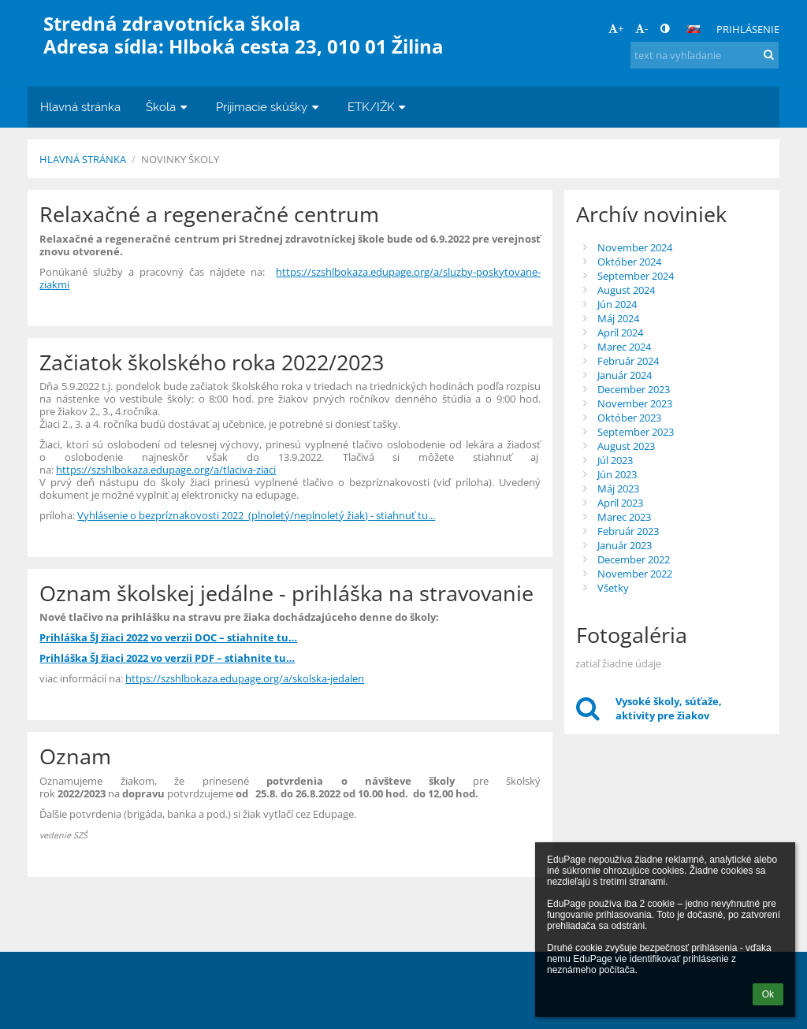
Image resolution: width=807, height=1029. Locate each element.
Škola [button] (168, 106)
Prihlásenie (747, 29)
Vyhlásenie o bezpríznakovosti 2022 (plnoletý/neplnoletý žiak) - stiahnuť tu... (256, 515)
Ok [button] (768, 994)
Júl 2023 (615, 460)
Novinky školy (180, 159)
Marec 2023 (624, 517)
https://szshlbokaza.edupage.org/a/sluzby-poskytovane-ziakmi (290, 278)
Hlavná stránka (82, 159)
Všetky (613, 588)
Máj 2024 (618, 318)
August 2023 (626, 446)
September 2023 (635, 432)
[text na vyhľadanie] (704, 55)
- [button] (641, 28)
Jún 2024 (617, 304)
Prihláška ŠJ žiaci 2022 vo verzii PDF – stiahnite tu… (167, 658)
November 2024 (634, 247)
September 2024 (635, 276)
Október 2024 (629, 261)
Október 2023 (629, 417)
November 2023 (634, 403)
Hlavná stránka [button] (80, 106)
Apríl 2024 (620, 332)
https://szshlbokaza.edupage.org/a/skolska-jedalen (244, 678)
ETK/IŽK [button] (379, 106)
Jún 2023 (617, 474)
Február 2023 (628, 531)
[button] (693, 29)
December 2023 (633, 389)
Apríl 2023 (620, 503)
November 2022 (634, 574)
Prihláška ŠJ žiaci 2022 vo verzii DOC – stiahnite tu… (168, 637)
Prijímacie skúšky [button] (269, 106)
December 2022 (633, 559)
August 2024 (626, 290)
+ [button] (615, 28)
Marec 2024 (624, 347)
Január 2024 (624, 375)
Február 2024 (628, 361)
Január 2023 (624, 545)
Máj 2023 (618, 488)
